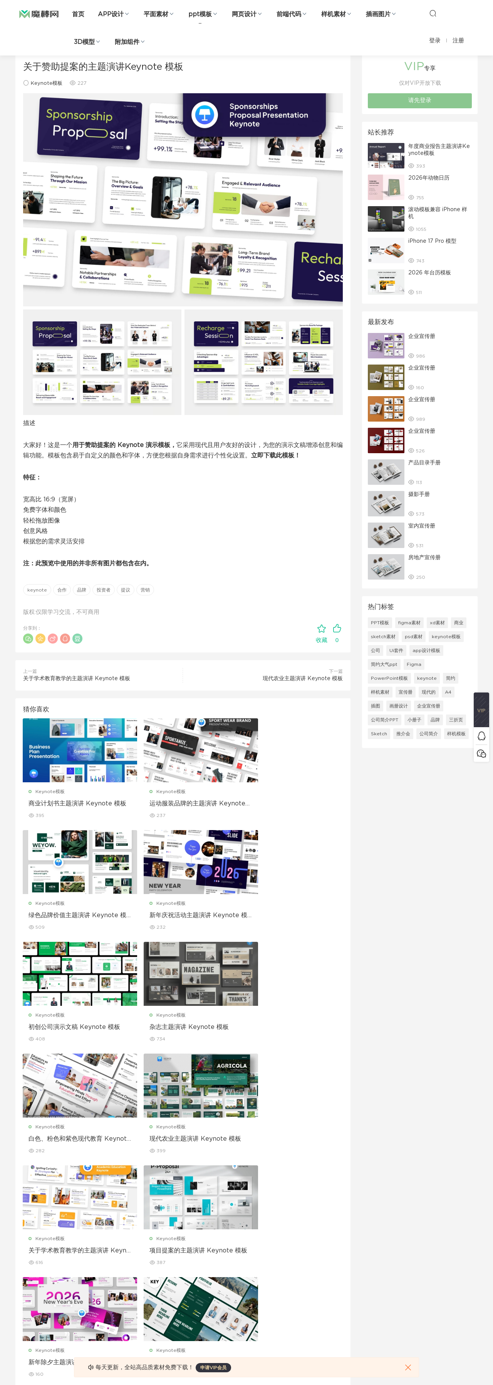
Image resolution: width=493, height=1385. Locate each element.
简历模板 (172, 1292)
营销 (145, 590)
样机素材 (333, 14)
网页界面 (24, 1226)
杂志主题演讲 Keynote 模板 (287, 916)
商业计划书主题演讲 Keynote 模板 (70, 803)
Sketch (379, 733)
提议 (125, 590)
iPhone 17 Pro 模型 (432, 241)
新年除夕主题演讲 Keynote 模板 (180, 1140)
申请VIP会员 (213, 1367)
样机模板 (456, 733)
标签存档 (320, 1275)
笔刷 (94, 1275)
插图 (375, 706)
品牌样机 (246, 1259)
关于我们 (320, 1226)
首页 (78, 14)
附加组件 (127, 42)
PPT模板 (380, 622)
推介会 (403, 733)
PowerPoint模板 (389, 678)
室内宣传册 (421, 526)
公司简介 (428, 733)
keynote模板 (446, 636)
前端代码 (289, 14)
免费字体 (172, 1308)
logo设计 (99, 1325)
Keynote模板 (46, 83)
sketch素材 (383, 636)
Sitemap (321, 1259)
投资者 (104, 590)
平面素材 (156, 14)
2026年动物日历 (428, 178)
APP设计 (111, 14)
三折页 (456, 720)
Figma (414, 664)
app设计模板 (426, 650)
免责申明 (320, 1242)
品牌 (81, 590)
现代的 (429, 692)
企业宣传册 (421, 336)
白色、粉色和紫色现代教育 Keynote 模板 (73, 1028)
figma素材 (409, 622)
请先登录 (419, 100)
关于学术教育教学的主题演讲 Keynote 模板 (76, 678)
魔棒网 (39, 13)
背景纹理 (98, 1308)
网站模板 (24, 1259)
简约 (450, 678)
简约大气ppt (384, 664)
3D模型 (84, 42)
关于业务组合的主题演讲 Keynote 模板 (292, 1140)
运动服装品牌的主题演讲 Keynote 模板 (182, 803)
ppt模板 (200, 14)
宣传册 (406, 692)
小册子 (414, 720)
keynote (37, 590)
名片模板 (172, 1275)
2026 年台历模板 (429, 273)
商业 (458, 622)
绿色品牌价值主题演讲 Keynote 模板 (292, 803)
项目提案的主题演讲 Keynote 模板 (70, 1140)
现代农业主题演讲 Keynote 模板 (303, 678)
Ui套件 (396, 650)
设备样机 (246, 1242)
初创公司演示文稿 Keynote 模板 (180, 916)
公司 (375, 650)
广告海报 (172, 1226)
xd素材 (437, 622)
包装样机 (246, 1226)
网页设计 (244, 14)
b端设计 (23, 1242)
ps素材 (22, 1308)
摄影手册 (419, 494)
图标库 (22, 1292)
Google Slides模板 (110, 1226)
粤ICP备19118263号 (457, 1366)
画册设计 (398, 706)
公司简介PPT (384, 720)
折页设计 (172, 1242)
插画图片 (378, 14)
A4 (448, 692)
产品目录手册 (424, 463)
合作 (62, 590)
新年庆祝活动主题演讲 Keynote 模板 (74, 916)
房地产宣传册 (424, 557)
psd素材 (414, 636)
